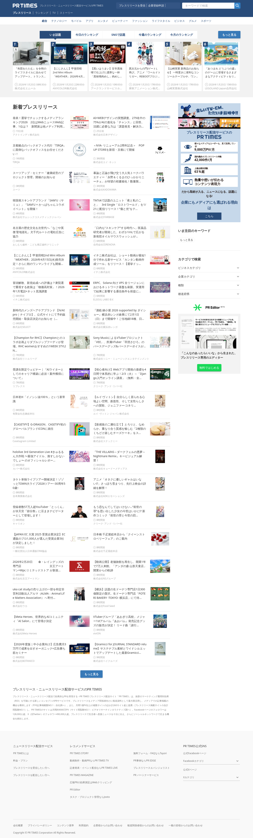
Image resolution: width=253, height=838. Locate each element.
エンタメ (103, 20)
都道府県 (209, 294)
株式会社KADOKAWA (104, 189)
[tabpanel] (126, 65)
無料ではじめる (209, 368)
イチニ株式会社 (101, 272)
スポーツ (206, 20)
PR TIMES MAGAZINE (82, 775)
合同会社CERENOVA (104, 244)
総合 (44, 20)
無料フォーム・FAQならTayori (150, 753)
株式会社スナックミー (105, 441)
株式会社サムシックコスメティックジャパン (37, 217)
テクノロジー (59, 20)
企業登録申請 (156, 5)
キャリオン (19, 523)
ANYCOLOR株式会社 (65, 88)
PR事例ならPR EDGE (144, 760)
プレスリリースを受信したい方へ (31, 768)
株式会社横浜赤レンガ (105, 327)
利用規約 (83, 825)
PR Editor (75, 789)
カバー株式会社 (21, 468)
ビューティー (120, 20)
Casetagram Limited (24, 441)
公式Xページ (190, 769)
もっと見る (229, 35)
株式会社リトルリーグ (25, 358)
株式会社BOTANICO (24, 661)
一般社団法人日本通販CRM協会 (30, 551)
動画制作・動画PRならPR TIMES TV (89, 760)
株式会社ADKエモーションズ (109, 496)
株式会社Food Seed (104, 606)
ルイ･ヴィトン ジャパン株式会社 (111, 413)
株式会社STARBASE (103, 217)
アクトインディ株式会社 (26, 134)
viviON (97, 633)
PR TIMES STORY (79, 753)
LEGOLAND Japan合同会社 (221, 88)
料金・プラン (20, 760)
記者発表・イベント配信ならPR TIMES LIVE (94, 768)
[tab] (55, 35)
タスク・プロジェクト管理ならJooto (90, 797)
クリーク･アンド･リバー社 (107, 386)
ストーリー (66, 12)
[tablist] (118, 35)
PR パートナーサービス (146, 775)
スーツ (16, 189)
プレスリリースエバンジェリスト (151, 768)
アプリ (90, 20)
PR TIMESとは (21, 753)
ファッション (140, 20)
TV (54, 12)
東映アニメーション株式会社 (146, 88)
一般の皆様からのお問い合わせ (186, 825)
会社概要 (18, 825)
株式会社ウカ (20, 606)
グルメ (193, 20)
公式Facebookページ (194, 753)
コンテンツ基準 (65, 825)
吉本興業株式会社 (22, 496)
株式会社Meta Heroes (25, 633)
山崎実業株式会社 (177, 88)
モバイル (76, 20)
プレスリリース (22, 12)
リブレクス (19, 386)
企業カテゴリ (209, 276)
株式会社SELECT (22, 327)
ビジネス (179, 20)
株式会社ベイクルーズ (105, 661)
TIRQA (16, 162)
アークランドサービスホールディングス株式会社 (120, 88)
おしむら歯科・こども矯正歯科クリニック (36, 244)
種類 (209, 285)
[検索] (237, 6)
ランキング (41, 12)
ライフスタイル (161, 20)
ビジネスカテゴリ (209, 267)
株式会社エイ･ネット (104, 162)
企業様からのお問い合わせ (107, 825)
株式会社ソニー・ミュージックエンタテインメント (121, 358)
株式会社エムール (25, 88)
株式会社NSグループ (104, 578)
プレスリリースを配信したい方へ (31, 775)
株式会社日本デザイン (105, 134)
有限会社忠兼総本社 (24, 413)
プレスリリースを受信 (132, 5)
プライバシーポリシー (40, 825)
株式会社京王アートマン (26, 578)
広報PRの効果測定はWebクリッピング (91, 782)
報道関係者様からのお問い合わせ (145, 825)
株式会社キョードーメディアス (110, 468)
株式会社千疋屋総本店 (105, 551)
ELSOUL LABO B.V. (103, 299)
